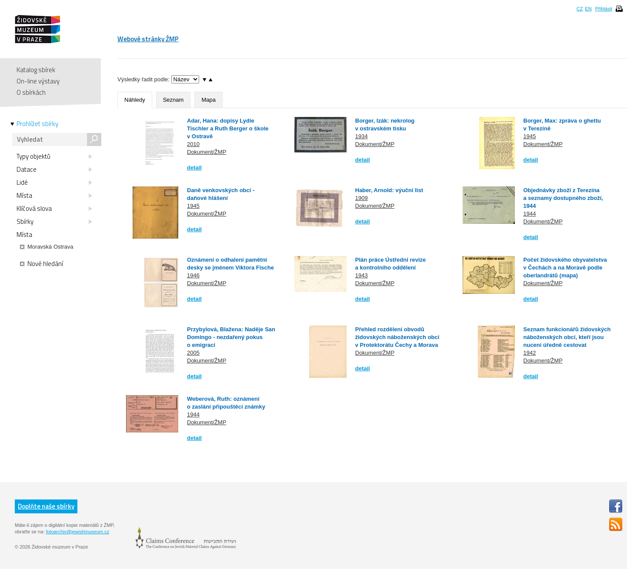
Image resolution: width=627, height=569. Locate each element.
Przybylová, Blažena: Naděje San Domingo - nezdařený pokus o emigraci (231, 337)
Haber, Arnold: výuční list (389, 190)
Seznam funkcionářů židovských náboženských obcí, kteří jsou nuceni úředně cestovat (567, 337)
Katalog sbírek (36, 70)
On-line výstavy (38, 81)
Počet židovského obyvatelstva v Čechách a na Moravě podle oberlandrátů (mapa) (565, 267)
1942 (530, 352)
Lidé (54, 182)
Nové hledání (41, 264)
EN (588, 8)
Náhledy (134, 99)
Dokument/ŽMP (206, 152)
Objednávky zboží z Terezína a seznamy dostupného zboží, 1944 (563, 198)
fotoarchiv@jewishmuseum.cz (77, 531)
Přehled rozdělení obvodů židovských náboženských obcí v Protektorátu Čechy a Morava (397, 337)
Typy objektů (54, 156)
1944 (530, 213)
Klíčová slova (54, 209)
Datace (54, 169)
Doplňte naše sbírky (46, 506)
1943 (361, 275)
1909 (361, 198)
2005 (193, 352)
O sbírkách (31, 92)
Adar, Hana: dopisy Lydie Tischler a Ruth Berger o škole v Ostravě (228, 128)
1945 (530, 136)
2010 (193, 144)
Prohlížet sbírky (37, 124)
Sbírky (54, 222)
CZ (580, 8)
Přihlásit (603, 8)
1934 (361, 136)
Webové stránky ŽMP (148, 39)
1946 (193, 275)
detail (194, 167)
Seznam (173, 99)
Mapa (208, 99)
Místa (54, 196)
